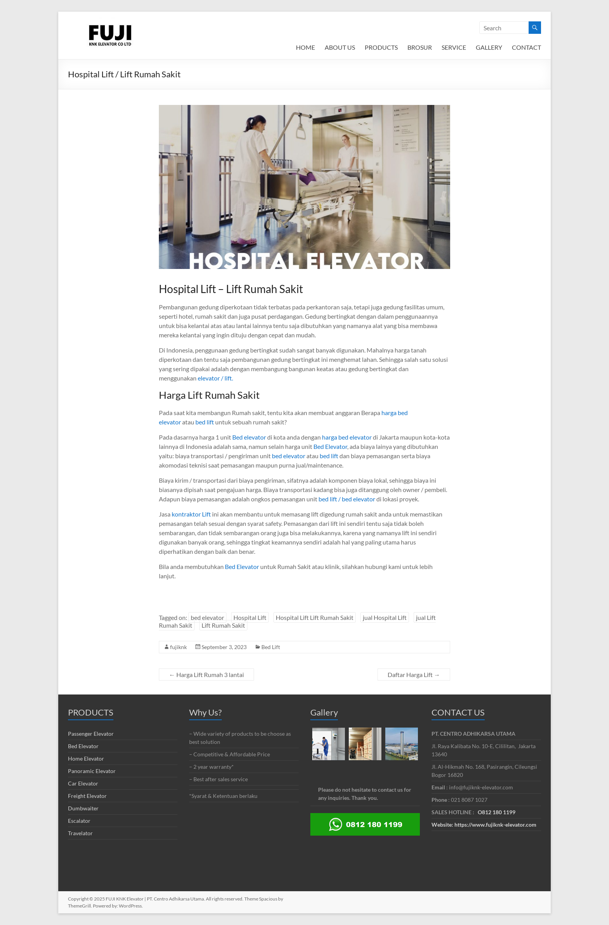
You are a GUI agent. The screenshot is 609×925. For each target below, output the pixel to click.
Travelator (80, 833)
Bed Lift (270, 647)
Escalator (79, 820)
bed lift (204, 422)
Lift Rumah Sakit (223, 625)
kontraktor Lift (191, 514)
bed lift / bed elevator (346, 499)
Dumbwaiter (83, 808)
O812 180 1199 (496, 812)
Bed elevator (249, 437)
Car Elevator (83, 783)
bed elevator (288, 455)
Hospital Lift (249, 617)
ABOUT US (340, 47)
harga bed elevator (347, 437)
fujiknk (178, 647)
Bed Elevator (330, 446)
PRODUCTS (381, 47)
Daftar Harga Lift (414, 674)
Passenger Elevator (91, 733)
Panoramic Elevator (92, 771)
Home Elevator (86, 758)
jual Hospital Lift (385, 617)
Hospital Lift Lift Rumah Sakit (314, 617)
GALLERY (489, 47)
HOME (305, 47)
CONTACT (526, 47)
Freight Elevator (87, 795)
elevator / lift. (215, 378)
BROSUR (419, 47)
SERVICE (454, 47)
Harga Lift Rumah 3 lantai (206, 674)
